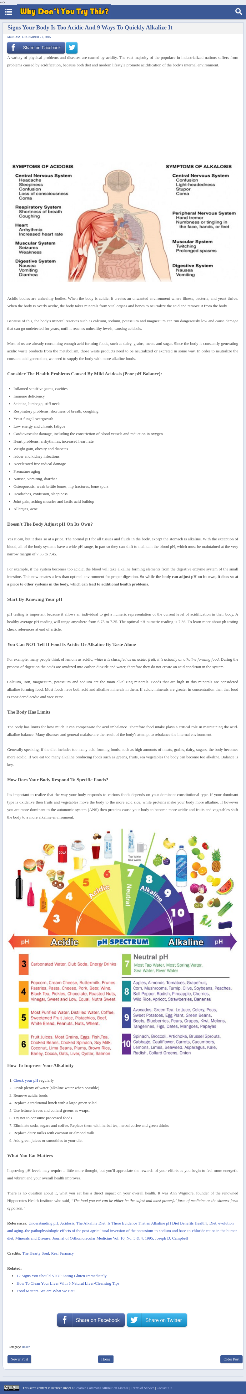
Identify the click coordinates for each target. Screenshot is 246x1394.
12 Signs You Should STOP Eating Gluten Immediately (62, 1275)
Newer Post (19, 1359)
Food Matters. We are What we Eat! (46, 1290)
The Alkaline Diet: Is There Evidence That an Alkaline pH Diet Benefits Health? (141, 1223)
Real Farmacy (62, 1253)
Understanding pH (43, 1223)
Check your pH (25, 1080)
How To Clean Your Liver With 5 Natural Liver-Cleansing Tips (68, 1283)
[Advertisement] (120, 115)
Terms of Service (142, 1388)
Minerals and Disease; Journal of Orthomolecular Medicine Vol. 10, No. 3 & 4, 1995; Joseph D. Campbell (101, 1238)
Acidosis (67, 1223)
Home (105, 1359)
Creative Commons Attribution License (101, 1388)
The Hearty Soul (35, 1253)
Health (26, 1347)
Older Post (231, 1359)
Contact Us (164, 1388)
